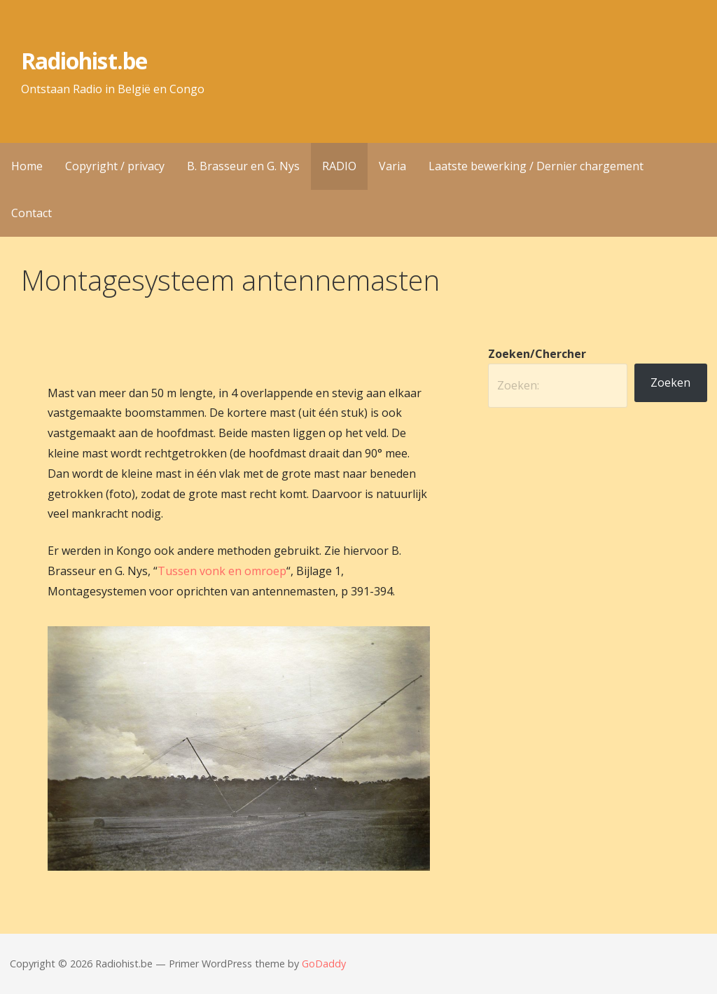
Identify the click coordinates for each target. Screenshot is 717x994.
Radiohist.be (83, 61)
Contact (31, 213)
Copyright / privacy (115, 166)
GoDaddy (324, 963)
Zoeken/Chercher (537, 353)
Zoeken (670, 382)
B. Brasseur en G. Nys (243, 166)
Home (27, 166)
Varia (392, 166)
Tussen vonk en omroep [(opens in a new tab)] (222, 571)
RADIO (339, 166)
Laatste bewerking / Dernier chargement (536, 166)
